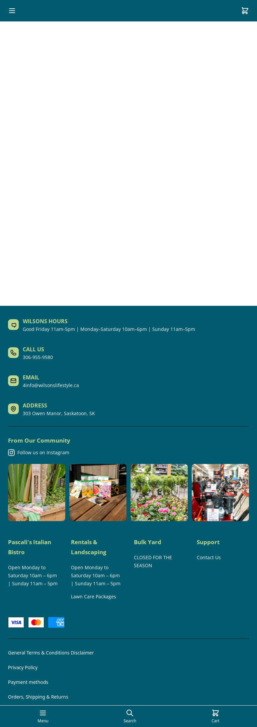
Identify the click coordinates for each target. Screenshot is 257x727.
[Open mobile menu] (12, 10)
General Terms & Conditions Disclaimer (51, 652)
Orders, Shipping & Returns (38, 697)
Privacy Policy (22, 667)
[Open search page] (130, 716)
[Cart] (245, 10)
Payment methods (28, 682)
